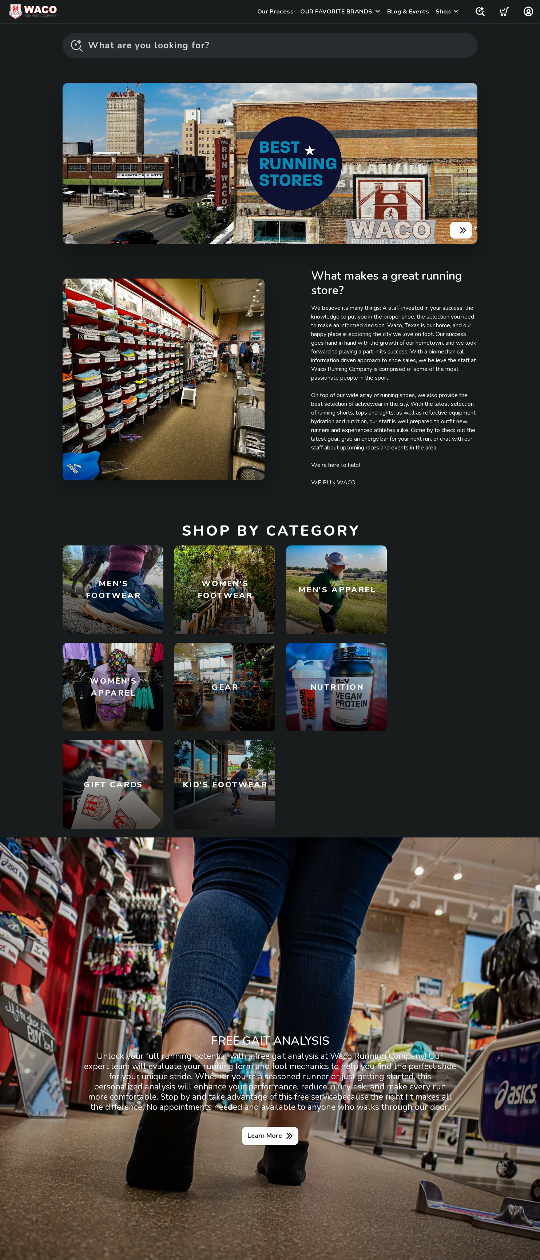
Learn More (264, 1043)
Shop (442, 12)
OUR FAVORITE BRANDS (335, 12)
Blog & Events (407, 12)
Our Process (275, 12)
